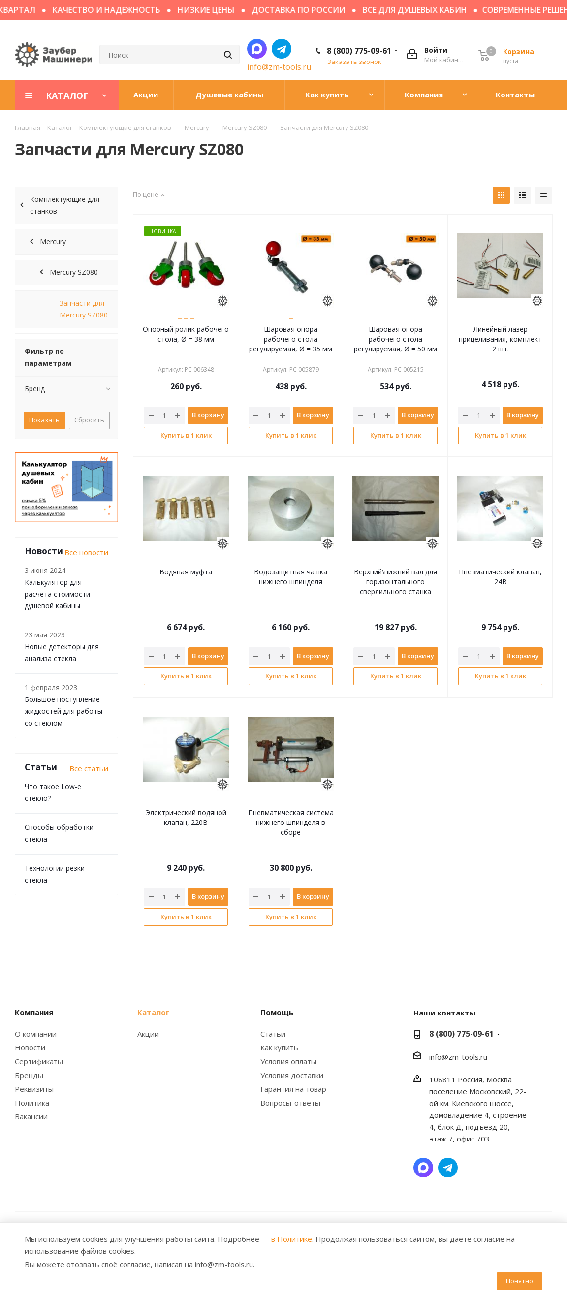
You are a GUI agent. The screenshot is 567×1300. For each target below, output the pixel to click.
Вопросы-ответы (290, 1103)
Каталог (153, 1012)
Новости (30, 1047)
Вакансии (31, 1116)
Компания (34, 1012)
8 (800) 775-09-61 (359, 50)
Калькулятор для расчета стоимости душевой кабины (57, 593)
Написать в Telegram (281, 49)
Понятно (519, 1280)
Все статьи (88, 768)
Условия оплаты (288, 1061)
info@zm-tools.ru (279, 67)
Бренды (29, 1075)
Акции (148, 1034)
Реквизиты (34, 1089)
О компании (36, 1034)
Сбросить (89, 419)
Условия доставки (291, 1075)
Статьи (272, 1034)
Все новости (86, 552)
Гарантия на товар (293, 1089)
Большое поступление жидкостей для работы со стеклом (63, 711)
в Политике (291, 1239)
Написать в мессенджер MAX (257, 49)
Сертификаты (39, 1061)
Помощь (276, 1012)
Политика (32, 1103)
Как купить (279, 1047)
